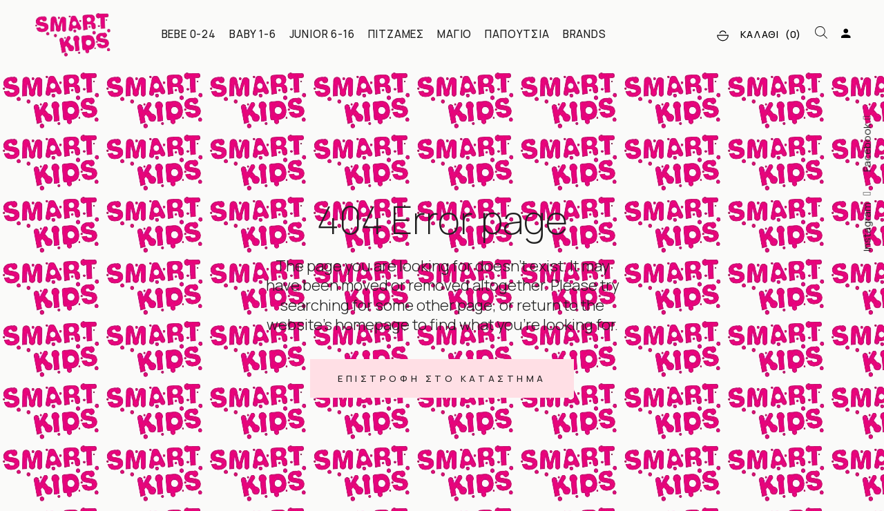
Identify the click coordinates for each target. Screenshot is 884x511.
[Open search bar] (821, 33)
